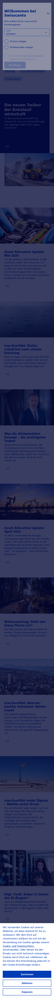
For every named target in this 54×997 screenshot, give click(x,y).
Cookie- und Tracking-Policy (18, 949)
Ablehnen (27, 986)
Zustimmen (27, 978)
